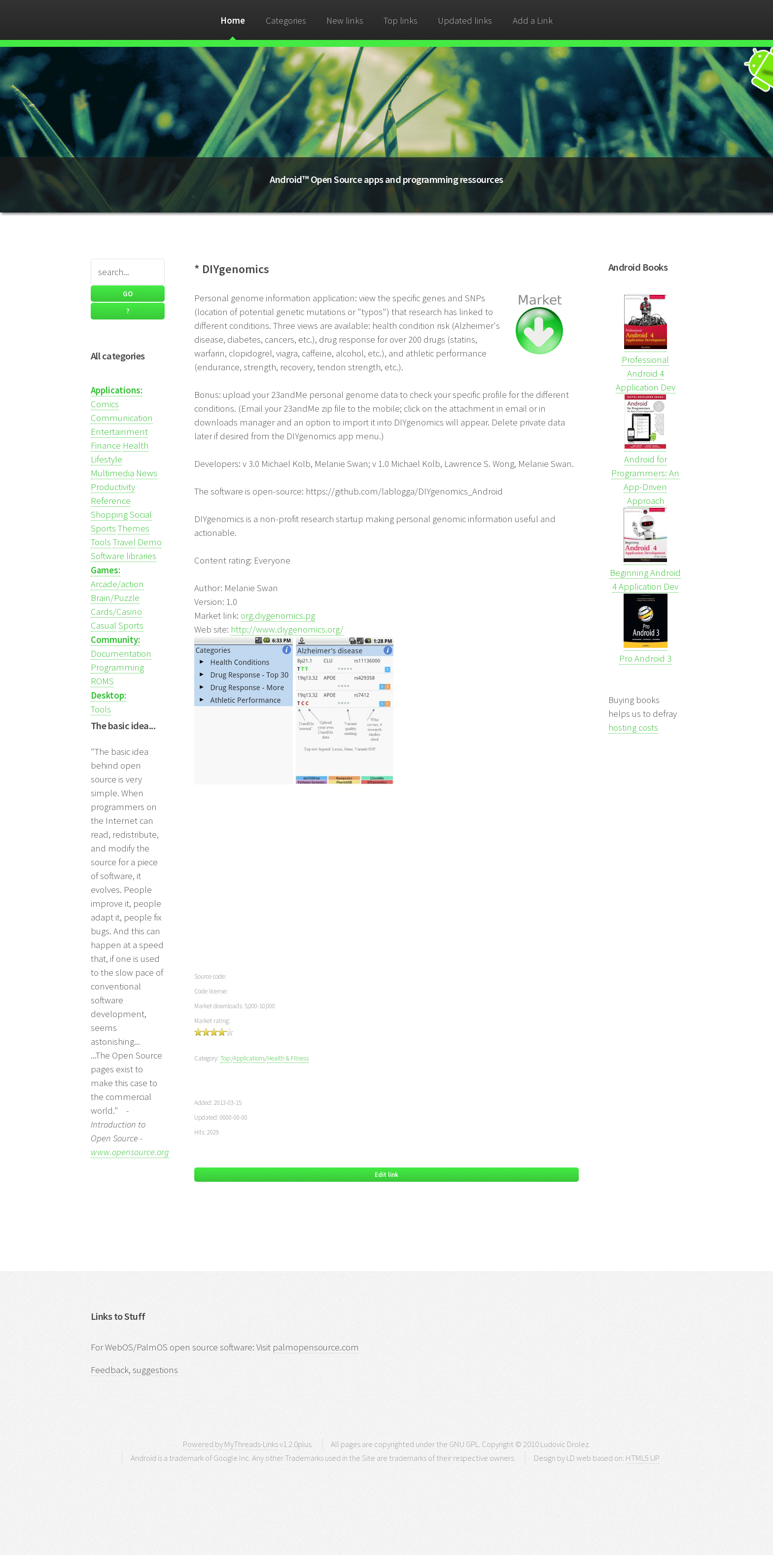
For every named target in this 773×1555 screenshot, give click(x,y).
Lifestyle (106, 459)
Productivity (113, 487)
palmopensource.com (316, 1347)
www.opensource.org (130, 1152)
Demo (150, 542)
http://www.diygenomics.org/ (287, 629)
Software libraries (123, 556)
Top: (225, 1058)
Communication (122, 418)
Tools (101, 542)
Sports (103, 528)
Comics (105, 404)
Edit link (386, 1174)
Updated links (465, 20)
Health (135, 445)
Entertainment (119, 431)
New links (344, 20)
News (146, 473)
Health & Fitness (288, 1058)
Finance (106, 445)
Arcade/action (117, 584)
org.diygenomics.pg (278, 615)
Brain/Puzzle (115, 597)
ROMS (102, 681)
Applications (249, 1058)
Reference (111, 500)
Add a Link (533, 20)
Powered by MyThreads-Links (230, 1444)
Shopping (109, 514)
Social (141, 514)
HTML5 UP (643, 1457)
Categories (286, 20)
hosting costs (633, 727)
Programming (117, 667)
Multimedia (112, 473)
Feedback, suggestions (134, 1370)
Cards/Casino (116, 611)
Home (232, 20)
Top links (401, 20)
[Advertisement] (386, 885)
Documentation (121, 653)
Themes (133, 528)
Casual (103, 625)
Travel (124, 542)
